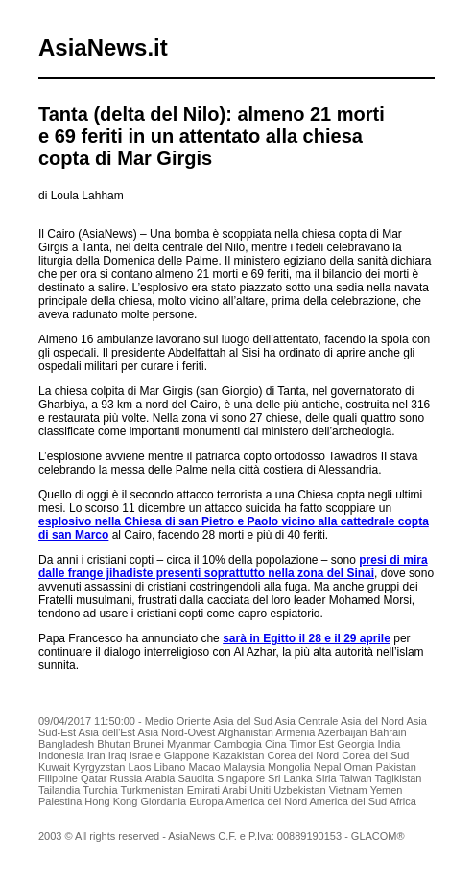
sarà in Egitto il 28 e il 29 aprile (306, 638)
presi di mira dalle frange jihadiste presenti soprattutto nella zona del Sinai (233, 566)
